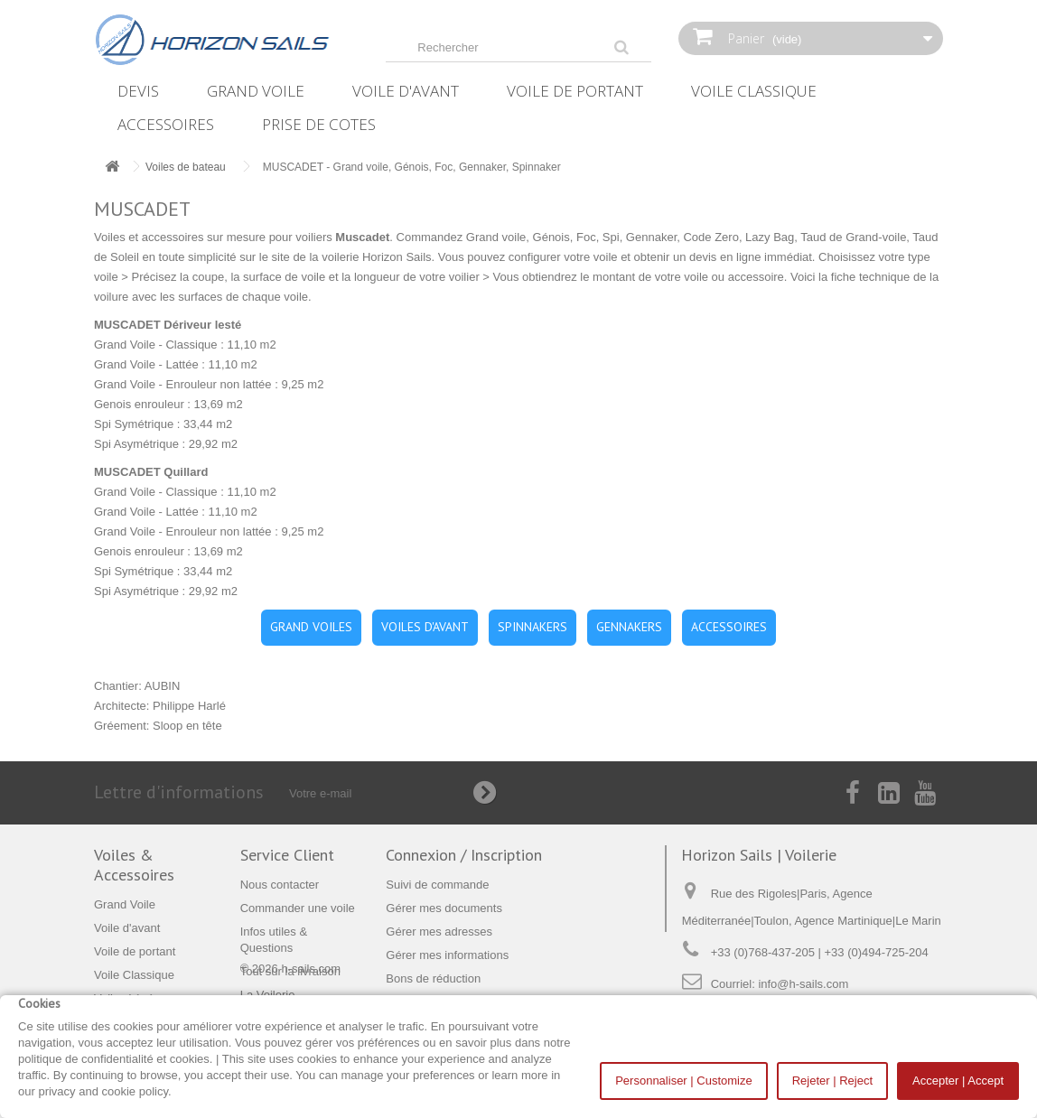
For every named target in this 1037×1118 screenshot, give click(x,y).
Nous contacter (279, 884)
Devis (138, 90)
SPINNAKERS (532, 627)
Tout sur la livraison (290, 971)
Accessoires (165, 124)
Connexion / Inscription (464, 854)
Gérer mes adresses (439, 931)
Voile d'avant (405, 90)
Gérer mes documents (444, 908)
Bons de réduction (433, 978)
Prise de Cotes (319, 124)
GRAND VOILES (311, 627)
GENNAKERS (629, 627)
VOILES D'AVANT (425, 627)
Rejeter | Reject (832, 1080)
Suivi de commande (437, 884)
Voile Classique (754, 90)
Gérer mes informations (447, 955)
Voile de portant (575, 90)
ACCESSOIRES (729, 627)
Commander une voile (297, 908)
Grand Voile (255, 90)
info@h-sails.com (803, 984)
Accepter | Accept (958, 1080)
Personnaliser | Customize (683, 1080)
